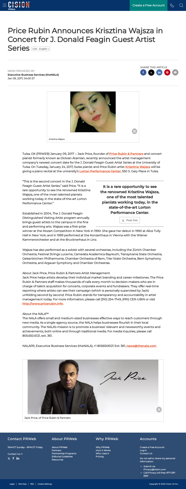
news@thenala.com (141, 346)
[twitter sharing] (151, 73)
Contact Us (15, 454)
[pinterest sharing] (167, 72)
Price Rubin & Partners (126, 154)
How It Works (103, 450)
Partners (56, 450)
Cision (168, 484)
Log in (143, 450)
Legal (12, 484)
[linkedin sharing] (159, 72)
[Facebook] (13, 458)
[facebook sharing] (143, 72)
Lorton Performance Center (100, 171)
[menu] (4, 5)
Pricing (100, 456)
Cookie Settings (45, 484)
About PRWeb (59, 447)
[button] (181, 5)
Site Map (22, 484)
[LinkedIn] (17, 458)
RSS (32, 484)
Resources (57, 459)
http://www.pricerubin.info (42, 303)
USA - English (40, 48)
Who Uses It (102, 453)
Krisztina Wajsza (137, 167)
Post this (130, 220)
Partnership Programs (64, 453)
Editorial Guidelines (62, 456)
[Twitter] (9, 458)
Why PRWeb (103, 447)
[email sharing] (175, 72)
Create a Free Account (152, 447)
